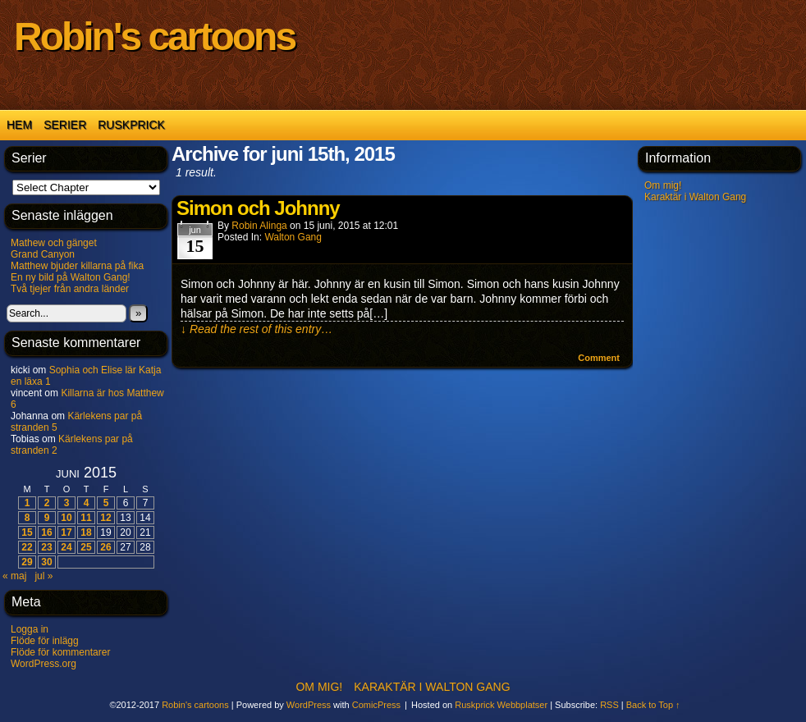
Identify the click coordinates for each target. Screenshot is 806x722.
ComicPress (376, 705)
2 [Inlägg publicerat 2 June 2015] (47, 503)
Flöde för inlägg (45, 641)
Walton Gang (293, 237)
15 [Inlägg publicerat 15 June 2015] (26, 532)
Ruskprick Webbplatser (501, 705)
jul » (43, 576)
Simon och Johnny (258, 208)
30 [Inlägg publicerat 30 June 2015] (46, 562)
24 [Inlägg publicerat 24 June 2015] (66, 547)
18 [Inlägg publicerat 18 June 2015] (85, 532)
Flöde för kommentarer (60, 652)
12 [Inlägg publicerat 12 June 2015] (105, 517)
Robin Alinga (258, 225)
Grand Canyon (43, 254)
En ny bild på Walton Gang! (71, 277)
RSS (609, 705)
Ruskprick (131, 124)
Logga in (29, 629)
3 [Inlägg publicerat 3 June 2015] (67, 503)
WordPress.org (43, 663)
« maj (14, 576)
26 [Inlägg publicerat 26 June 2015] (105, 547)
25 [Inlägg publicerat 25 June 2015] (85, 547)
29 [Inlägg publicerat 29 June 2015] (26, 562)
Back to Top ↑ (653, 705)
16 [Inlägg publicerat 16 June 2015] (46, 532)
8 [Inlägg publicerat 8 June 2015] (27, 517)
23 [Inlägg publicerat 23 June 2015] (46, 547)
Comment (598, 358)
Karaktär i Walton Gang (695, 197)
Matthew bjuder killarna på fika (77, 266)
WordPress (308, 705)
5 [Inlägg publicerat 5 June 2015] (106, 503)
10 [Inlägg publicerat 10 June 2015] (66, 517)
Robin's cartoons (154, 36)
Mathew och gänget (54, 243)
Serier (65, 124)
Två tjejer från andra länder (70, 289)
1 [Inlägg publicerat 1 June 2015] (27, 503)
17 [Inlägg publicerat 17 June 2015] (66, 532)
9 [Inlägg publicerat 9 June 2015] (47, 517)
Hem (19, 124)
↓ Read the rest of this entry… (256, 329)
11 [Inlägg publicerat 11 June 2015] (85, 517)
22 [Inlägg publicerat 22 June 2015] (26, 547)
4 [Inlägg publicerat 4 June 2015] (86, 503)
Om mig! (662, 185)
